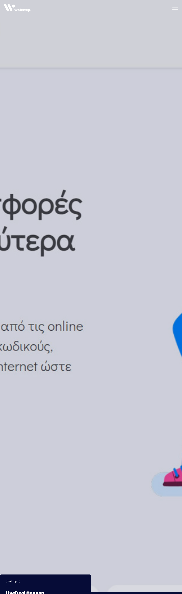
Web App (13, 581)
